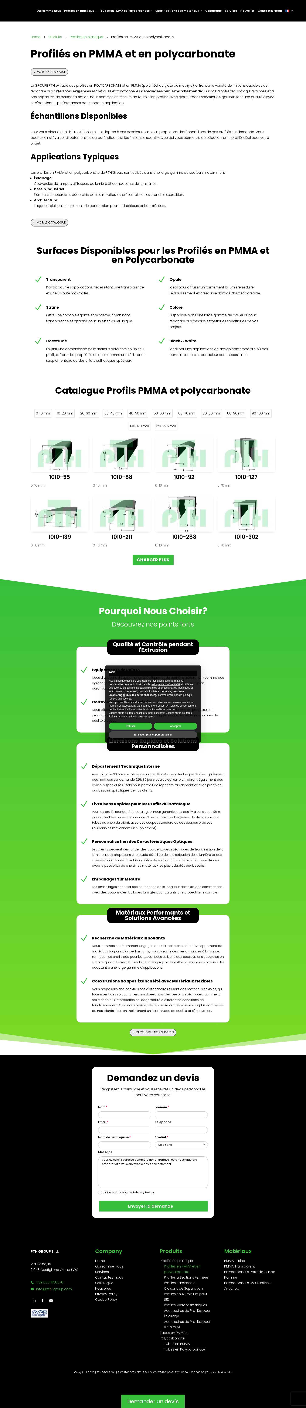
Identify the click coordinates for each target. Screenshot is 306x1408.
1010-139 (59, 537)
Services (231, 11)
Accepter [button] (175, 726)
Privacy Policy (143, 1192)
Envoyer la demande (150, 1206)
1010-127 (246, 477)
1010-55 (59, 477)
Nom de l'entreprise (113, 1137)
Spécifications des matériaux (178, 11)
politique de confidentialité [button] (165, 684)
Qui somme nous (49, 11)
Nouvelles (247, 11)
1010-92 (184, 477)
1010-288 (184, 537)
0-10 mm (38, 485)
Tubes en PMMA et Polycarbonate (126, 11)
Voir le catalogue (51, 72)
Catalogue (213, 11)
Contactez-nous (270, 11)
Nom (101, 1107)
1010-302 (246, 537)
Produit (160, 1137)
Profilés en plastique (80, 11)
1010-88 (121, 477)
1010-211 (122, 537)
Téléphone (163, 1122)
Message (105, 1152)
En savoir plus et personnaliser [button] (153, 734)
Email (102, 1122)
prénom (161, 1107)
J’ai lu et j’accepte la (126, 1192)
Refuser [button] (130, 726)
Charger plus (153, 560)
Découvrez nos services (155, 1032)
